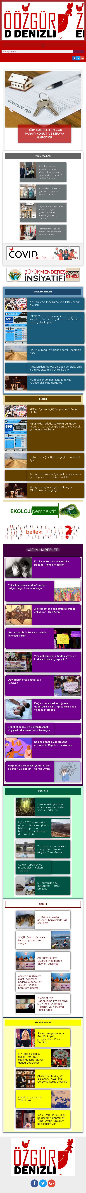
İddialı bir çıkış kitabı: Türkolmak (30, 1099)
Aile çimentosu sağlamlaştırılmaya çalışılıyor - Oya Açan (54, 610)
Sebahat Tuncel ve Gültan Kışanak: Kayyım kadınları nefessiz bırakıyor (29, 728)
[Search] (78, 51)
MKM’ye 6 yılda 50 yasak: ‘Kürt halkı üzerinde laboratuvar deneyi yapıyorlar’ (30, 1058)
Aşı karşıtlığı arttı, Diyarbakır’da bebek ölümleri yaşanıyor (49, 960)
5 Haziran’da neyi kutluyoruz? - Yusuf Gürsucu (48, 885)
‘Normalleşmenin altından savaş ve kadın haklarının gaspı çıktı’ (55, 657)
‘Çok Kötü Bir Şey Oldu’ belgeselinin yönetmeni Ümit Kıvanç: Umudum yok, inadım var (51, 1119)
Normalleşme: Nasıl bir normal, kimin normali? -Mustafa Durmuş (50, 231)
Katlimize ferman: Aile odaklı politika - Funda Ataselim (51, 563)
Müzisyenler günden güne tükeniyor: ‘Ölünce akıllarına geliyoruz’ (51, 381)
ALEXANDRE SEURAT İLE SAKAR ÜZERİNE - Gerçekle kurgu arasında (52, 1078)
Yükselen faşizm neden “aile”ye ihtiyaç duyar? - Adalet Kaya (27, 587)
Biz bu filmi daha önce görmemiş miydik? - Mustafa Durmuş (49, 191)
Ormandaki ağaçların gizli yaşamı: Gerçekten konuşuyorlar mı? (51, 807)
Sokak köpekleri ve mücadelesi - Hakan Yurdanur (30, 867)
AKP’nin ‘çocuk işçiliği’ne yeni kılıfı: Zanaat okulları (55, 303)
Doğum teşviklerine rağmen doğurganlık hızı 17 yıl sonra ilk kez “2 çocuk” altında (55, 706)
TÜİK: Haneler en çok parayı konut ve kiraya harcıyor (44, 133)
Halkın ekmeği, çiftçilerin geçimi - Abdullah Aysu (55, 351)
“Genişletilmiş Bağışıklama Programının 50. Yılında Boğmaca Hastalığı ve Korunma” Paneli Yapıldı (52, 1003)
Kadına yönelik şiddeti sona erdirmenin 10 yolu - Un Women (53, 743)
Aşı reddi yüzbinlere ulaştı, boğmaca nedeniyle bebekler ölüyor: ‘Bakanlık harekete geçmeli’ (29, 981)
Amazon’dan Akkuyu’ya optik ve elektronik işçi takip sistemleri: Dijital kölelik (56, 368)
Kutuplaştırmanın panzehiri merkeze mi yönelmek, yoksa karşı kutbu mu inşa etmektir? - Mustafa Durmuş (50, 172)
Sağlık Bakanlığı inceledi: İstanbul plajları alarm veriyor (33, 940)
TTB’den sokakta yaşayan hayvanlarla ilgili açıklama (52, 920)
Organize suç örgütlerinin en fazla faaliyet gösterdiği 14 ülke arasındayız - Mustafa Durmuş (50, 212)
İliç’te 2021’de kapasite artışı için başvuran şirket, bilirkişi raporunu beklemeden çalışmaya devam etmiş (33, 828)
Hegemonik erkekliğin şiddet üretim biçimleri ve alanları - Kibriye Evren (29, 767)
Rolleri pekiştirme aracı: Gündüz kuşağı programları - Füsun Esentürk (51, 1038)
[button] (42, 45)
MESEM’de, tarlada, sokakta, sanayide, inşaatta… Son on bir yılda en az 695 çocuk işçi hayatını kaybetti (55, 319)
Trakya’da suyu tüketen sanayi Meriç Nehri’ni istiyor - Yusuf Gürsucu (51, 849)
